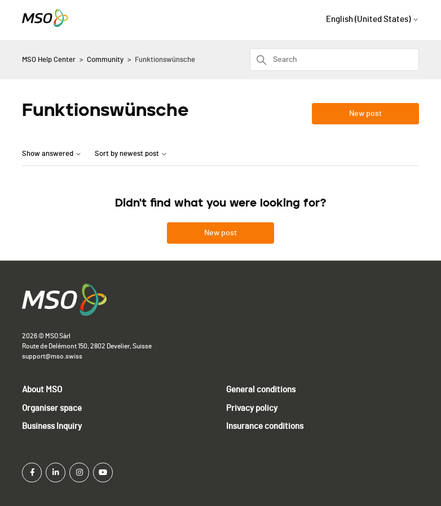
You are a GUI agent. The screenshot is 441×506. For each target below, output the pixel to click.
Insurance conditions (264, 426)
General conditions (261, 390)
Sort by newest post (131, 154)
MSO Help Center (49, 60)
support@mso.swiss (52, 356)
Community (105, 60)
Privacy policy (251, 408)
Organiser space (52, 408)
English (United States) (372, 19)
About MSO (42, 390)
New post (365, 114)
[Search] (334, 59)
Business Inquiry (52, 426)
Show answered (52, 154)
